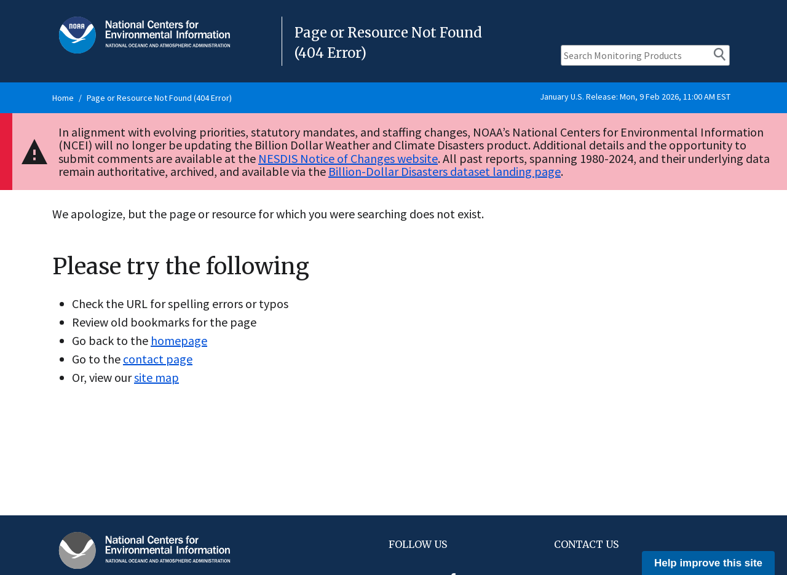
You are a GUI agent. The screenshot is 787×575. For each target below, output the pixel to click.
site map (156, 377)
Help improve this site (708, 563)
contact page (157, 359)
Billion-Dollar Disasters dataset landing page (444, 171)
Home (63, 97)
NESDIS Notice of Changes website (348, 158)
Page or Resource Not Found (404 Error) (159, 97)
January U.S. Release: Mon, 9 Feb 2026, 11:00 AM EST (635, 96)
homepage (179, 340)
